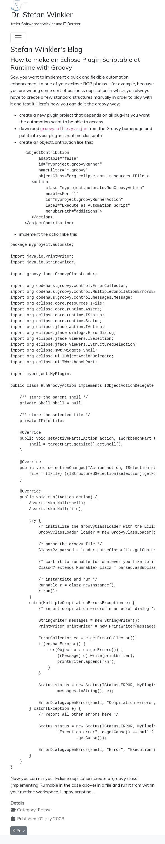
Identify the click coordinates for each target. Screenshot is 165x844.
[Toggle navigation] (18, 37)
